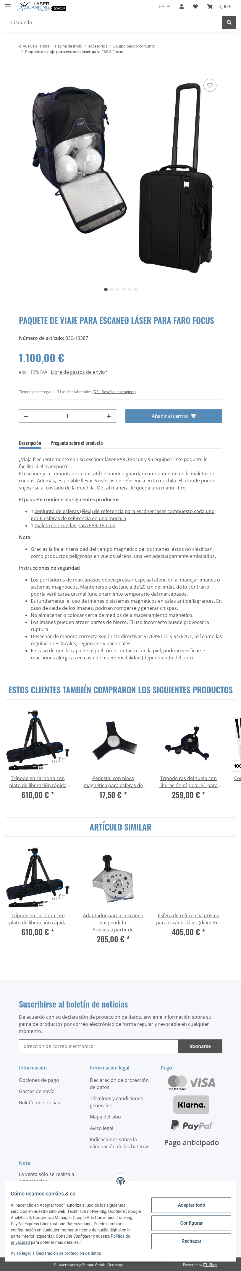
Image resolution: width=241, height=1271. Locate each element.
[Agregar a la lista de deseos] (209, 85)
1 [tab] (106, 289)
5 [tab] (129, 289)
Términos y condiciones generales (116, 1102)
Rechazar (188, 1241)
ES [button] (161, 6)
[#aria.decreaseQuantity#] (26, 416)
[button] (181, 6)
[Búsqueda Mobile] (113, 22)
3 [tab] (117, 289)
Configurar (188, 1223)
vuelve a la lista (36, 46)
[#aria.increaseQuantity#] (109, 416)
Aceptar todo (188, 1205)
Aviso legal (24, 1253)
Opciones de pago (39, 1080)
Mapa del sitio (105, 1116)
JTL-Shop (210, 1264)
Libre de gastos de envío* (79, 372)
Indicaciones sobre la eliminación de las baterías (119, 1143)
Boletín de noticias (39, 1102)
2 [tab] (112, 289)
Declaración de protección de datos (72, 1253)
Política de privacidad (34, 1242)
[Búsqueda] (229, 22)
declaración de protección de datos (101, 1017)
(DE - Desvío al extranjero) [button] (114, 391)
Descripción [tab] (30, 442)
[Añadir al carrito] (23, 71)
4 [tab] (123, 289)
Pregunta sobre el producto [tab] (77, 442)
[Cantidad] (67, 416)
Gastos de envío (37, 1091)
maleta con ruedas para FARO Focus (75, 525)
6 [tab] (135, 289)
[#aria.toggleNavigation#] (8, 3)
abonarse (200, 1046)
